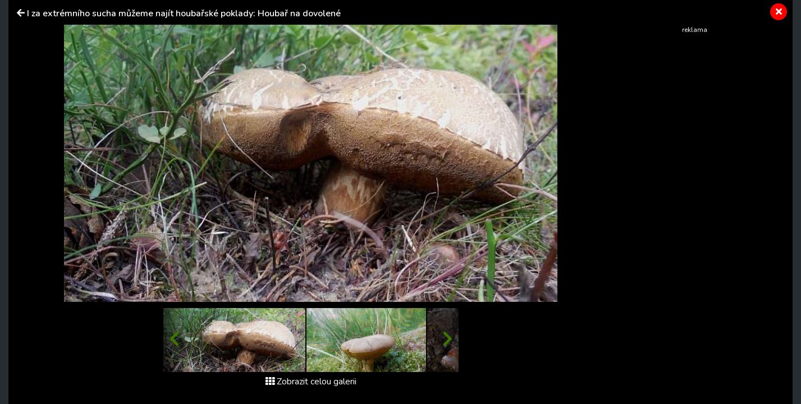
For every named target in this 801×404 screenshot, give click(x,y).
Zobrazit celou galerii (311, 381)
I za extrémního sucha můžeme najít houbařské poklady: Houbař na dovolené (184, 13)
